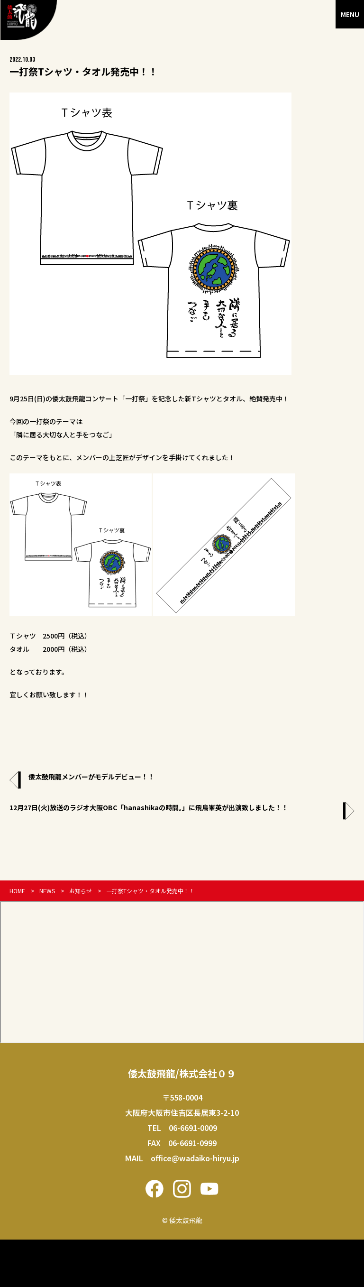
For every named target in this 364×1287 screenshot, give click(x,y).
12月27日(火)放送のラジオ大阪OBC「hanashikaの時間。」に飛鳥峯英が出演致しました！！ (148, 807)
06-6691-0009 (193, 1127)
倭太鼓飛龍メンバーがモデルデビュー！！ (91, 776)
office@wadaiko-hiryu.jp (195, 1158)
